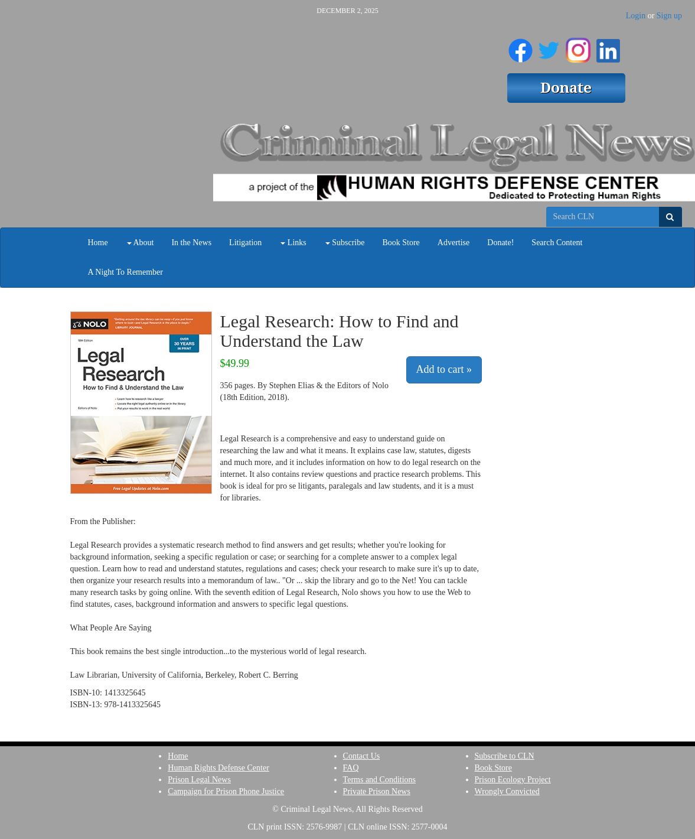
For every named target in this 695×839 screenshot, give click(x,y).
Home (98, 242)
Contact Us (361, 756)
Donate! (500, 242)
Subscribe (345, 242)
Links (293, 242)
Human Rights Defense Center (218, 767)
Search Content (556, 242)
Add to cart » (444, 369)
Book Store (400, 242)
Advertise (453, 242)
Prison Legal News (199, 779)
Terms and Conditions (379, 779)
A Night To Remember (125, 272)
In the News (191, 242)
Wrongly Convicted (507, 791)
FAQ (351, 767)
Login (635, 15)
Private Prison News (376, 791)
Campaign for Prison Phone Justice (226, 791)
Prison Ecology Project (513, 779)
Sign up (669, 15)
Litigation (245, 242)
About (140, 242)
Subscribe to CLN (504, 756)
